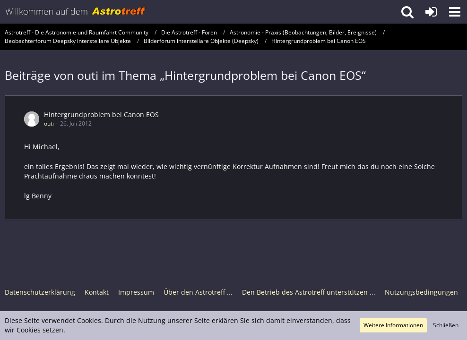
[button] (454, 11)
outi (49, 123)
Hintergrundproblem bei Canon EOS (101, 114)
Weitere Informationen (393, 325)
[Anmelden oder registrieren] (431, 11)
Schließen (445, 325)
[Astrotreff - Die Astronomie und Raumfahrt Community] (75, 11)
